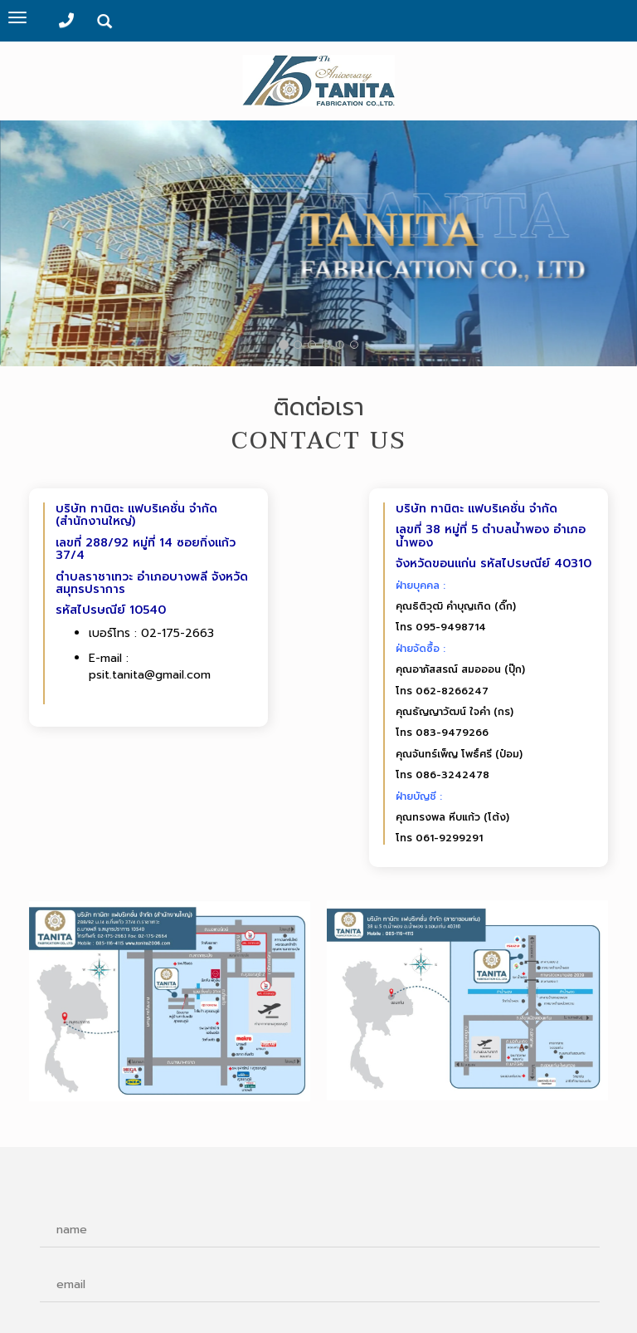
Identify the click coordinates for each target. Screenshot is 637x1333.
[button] (585, 245)
